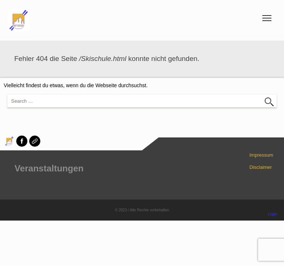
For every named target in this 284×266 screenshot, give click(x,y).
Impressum (261, 155)
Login (272, 214)
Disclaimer (261, 167)
